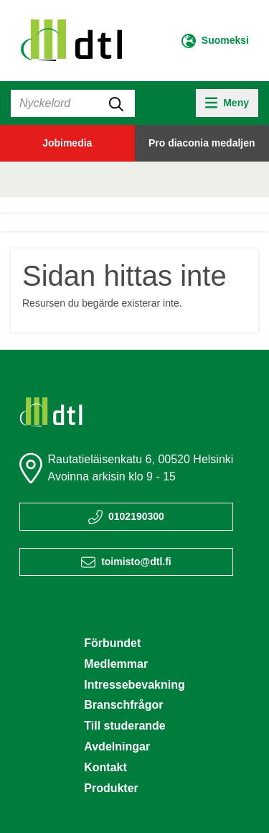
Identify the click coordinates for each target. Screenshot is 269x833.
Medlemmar (116, 664)
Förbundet (112, 643)
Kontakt (105, 767)
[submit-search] (116, 103)
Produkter (111, 788)
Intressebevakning (134, 685)
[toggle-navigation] (227, 103)
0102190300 (136, 516)
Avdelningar (117, 746)
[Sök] (73, 103)
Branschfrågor (123, 705)
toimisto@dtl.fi (136, 561)
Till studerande (125, 726)
